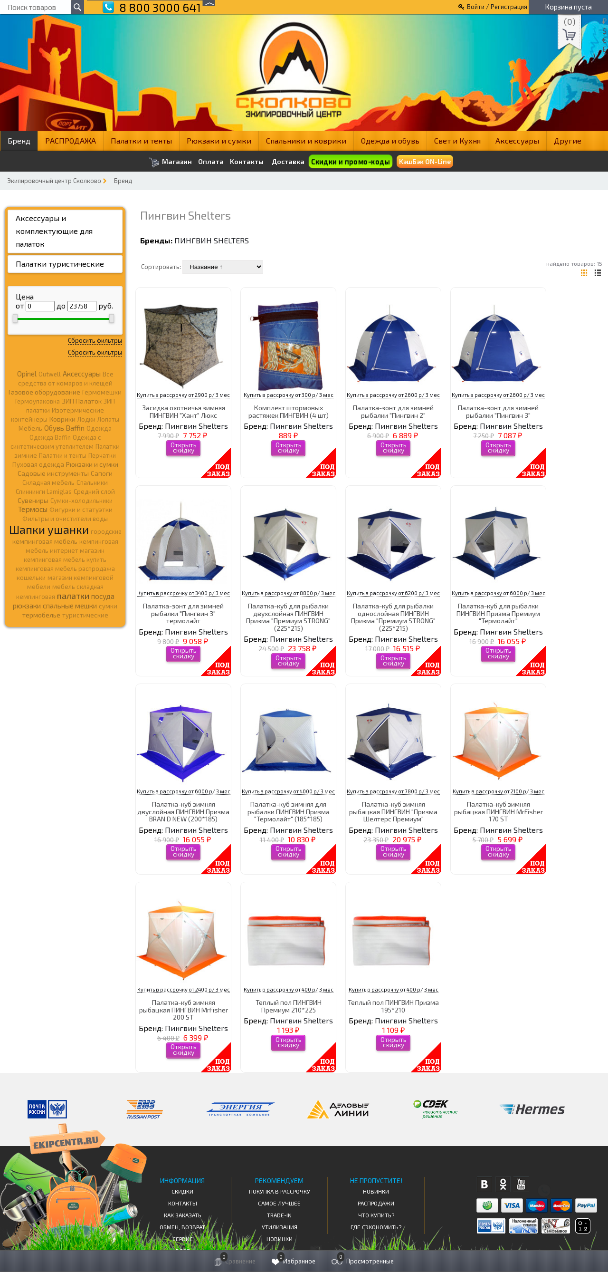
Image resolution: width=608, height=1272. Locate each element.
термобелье (41, 615)
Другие (567, 140)
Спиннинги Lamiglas (44, 491)
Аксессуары (517, 140)
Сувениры (33, 500)
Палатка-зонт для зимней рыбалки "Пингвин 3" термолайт (183, 613)
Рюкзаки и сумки (219, 140)
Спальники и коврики (306, 140)
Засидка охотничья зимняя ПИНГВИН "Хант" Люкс (183, 411)
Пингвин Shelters (211, 240)
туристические (85, 615)
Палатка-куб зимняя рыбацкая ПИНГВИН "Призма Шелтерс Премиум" (393, 811)
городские (106, 531)
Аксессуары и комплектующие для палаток (54, 230)
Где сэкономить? (376, 1227)
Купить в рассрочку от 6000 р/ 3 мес (498, 593)
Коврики (62, 419)
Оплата (211, 161)
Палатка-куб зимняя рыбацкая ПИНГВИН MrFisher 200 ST (183, 1009)
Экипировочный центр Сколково (54, 180)
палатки (73, 595)
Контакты (247, 161)
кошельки (31, 577)
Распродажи (376, 1203)
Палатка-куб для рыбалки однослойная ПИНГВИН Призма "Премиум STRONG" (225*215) (393, 617)
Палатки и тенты (141, 140)
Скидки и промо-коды (350, 161)
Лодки (86, 419)
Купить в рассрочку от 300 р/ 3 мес (288, 395)
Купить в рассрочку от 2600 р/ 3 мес (393, 395)
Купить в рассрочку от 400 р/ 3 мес (288, 989)
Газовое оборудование (44, 392)
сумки (108, 606)
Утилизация (279, 1227)
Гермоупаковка (37, 401)
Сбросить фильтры (95, 340)
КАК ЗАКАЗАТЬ (182, 1215)
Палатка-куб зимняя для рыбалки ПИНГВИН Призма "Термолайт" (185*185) (288, 811)
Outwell (49, 374)
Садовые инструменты (53, 473)
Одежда (99, 428)
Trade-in (279, 1215)
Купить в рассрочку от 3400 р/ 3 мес (183, 593)
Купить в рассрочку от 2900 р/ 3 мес (183, 395)
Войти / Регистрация (497, 6)
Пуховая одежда (38, 464)
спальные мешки (70, 605)
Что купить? (376, 1215)
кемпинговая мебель (44, 541)
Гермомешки (102, 392)
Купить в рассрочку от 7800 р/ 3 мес (393, 791)
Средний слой (94, 491)
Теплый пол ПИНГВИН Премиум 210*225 (289, 1005)
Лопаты (108, 419)
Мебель (30, 428)
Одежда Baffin (50, 437)
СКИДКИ (182, 1191)
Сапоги (102, 473)
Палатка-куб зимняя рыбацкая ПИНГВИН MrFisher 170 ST (498, 811)
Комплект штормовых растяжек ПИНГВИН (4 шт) (288, 411)
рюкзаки (27, 605)
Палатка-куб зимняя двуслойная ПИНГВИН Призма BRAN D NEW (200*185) (183, 811)
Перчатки (102, 455)
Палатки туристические (60, 263)
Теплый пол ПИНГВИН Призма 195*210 (393, 1005)
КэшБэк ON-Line (425, 161)
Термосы (33, 508)
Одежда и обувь (390, 140)
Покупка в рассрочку (279, 1191)
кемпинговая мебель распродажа (65, 568)
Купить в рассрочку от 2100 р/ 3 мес (498, 791)
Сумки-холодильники (81, 500)
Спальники (92, 482)
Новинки (279, 1238)
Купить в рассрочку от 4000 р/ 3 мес (288, 791)
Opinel (27, 373)
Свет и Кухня (457, 140)
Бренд (19, 140)
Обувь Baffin (64, 428)
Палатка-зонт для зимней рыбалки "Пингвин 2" (393, 411)
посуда (102, 596)
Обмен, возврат (182, 1227)
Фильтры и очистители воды (65, 518)
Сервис (182, 1238)
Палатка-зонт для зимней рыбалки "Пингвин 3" (498, 411)
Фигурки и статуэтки (81, 509)
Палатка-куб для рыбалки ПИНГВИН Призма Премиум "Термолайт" (498, 613)
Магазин (170, 162)
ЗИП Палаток (82, 401)
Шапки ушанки (49, 529)
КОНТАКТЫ (182, 1203)
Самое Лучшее (279, 1203)
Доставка (288, 161)
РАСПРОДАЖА (70, 140)
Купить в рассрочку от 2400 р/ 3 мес (183, 989)
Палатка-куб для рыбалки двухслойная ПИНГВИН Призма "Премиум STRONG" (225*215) (288, 617)
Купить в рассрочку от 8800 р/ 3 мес (288, 593)
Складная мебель (48, 482)
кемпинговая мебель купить (65, 559)
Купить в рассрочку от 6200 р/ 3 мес (393, 593)
